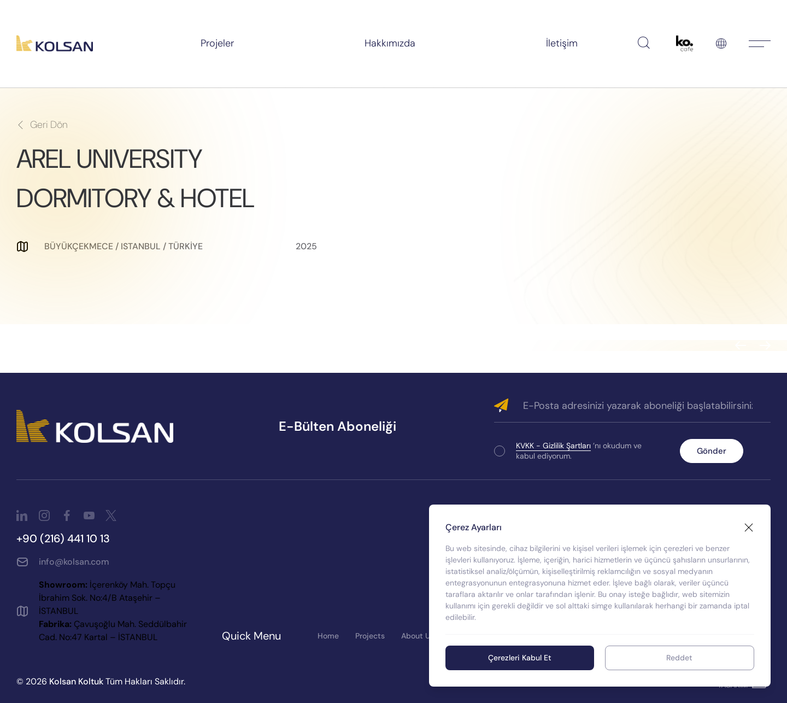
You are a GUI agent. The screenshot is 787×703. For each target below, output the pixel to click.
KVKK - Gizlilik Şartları (553, 445)
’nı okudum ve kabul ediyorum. (579, 451)
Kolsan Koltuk (76, 681)
